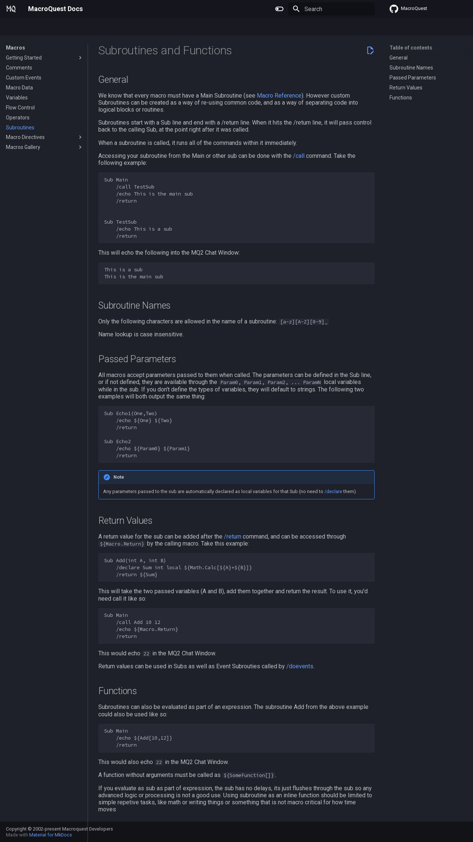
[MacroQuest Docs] (11, 8)
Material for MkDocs (50, 835)
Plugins (37, 27)
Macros (63, 27)
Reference (110, 27)
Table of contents (410, 48)
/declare (333, 491)
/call (298, 155)
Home (13, 27)
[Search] (331, 9)
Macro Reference (279, 95)
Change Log (146, 27)
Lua (85, 27)
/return (232, 536)
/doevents (299, 666)
